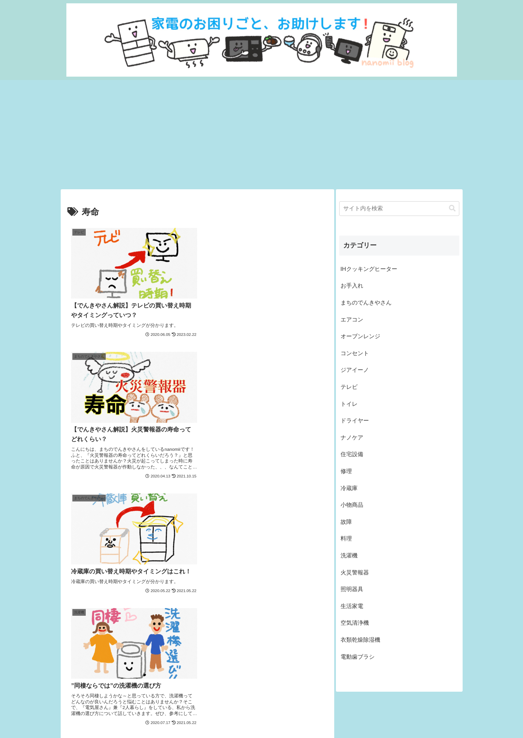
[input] (399, 208)
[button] (452, 208)
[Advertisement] (261, 134)
